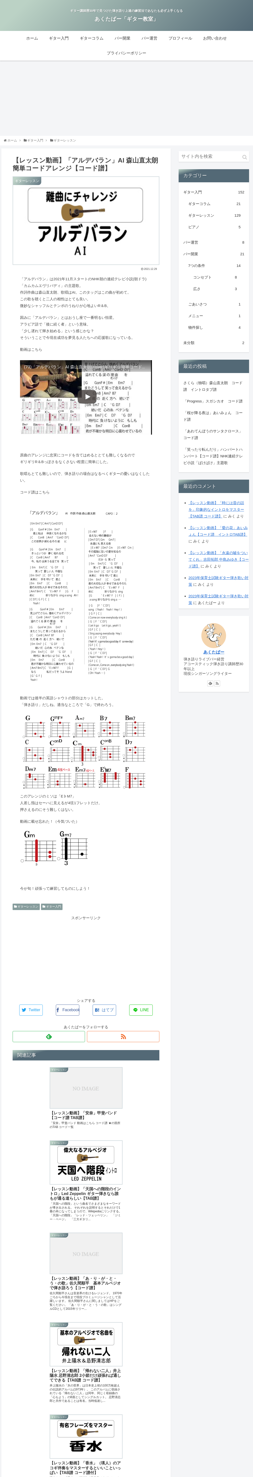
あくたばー (213, 656)
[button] (244, 161)
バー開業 (213, 258)
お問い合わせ (198, 1440)
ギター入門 (51, 911)
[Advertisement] (126, 102)
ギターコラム (214, 208)
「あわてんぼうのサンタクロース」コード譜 (213, 438)
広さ (215, 293)
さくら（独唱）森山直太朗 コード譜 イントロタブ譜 (213, 390)
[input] (214, 160)
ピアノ (214, 231)
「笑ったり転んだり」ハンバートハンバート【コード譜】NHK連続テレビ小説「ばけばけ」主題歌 (213, 460)
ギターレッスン (26, 911)
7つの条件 (214, 270)
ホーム (65, 1440)
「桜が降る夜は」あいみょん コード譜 (213, 420)
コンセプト (215, 281)
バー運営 (213, 246)
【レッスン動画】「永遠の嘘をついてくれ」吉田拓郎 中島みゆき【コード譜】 (219, 564)
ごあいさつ (214, 308)
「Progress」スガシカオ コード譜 (213, 405)
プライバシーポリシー (231, 1440)
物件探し (214, 331)
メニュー (214, 320)
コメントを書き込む (86, 1406)
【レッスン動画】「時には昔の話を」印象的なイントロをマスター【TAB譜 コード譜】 (216, 514)
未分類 (213, 347)
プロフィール (172, 1440)
